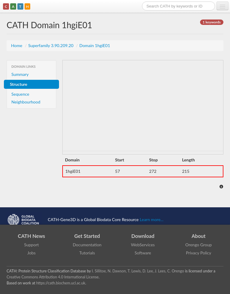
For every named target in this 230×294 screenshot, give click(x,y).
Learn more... (152, 219)
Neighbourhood (25, 101)
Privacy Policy (198, 252)
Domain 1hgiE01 (94, 45)
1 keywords (212, 22)
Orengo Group (198, 244)
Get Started (87, 236)
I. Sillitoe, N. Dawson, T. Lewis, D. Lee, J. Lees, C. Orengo (138, 271)
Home (17, 45)
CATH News (31, 236)
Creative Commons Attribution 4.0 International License (53, 277)
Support (31, 244)
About (199, 236)
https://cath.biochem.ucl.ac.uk (60, 283)
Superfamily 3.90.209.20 (51, 45)
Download (143, 236)
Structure (18, 84)
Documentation (87, 244)
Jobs (31, 252)
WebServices (143, 244)
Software (143, 252)
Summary (20, 74)
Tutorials (87, 252)
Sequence (20, 94)
